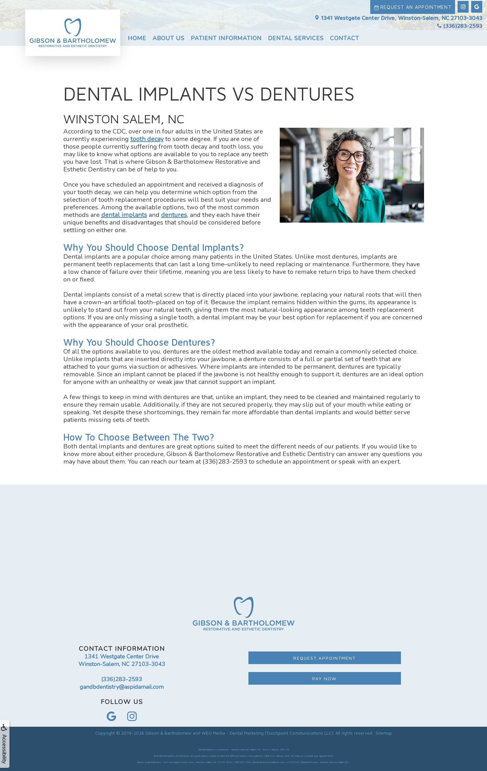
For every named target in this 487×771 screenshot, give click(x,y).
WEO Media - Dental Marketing (233, 733)
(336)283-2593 (459, 25)
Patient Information (226, 37)
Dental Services (296, 37)
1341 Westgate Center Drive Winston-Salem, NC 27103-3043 (121, 660)
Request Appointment (324, 658)
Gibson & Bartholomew (168, 733)
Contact (344, 37)
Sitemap (384, 733)
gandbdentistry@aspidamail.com (122, 687)
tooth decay (147, 139)
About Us (168, 37)
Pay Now (324, 678)
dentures (174, 215)
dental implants (124, 215)
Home (137, 37)
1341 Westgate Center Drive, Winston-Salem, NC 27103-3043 (398, 16)
